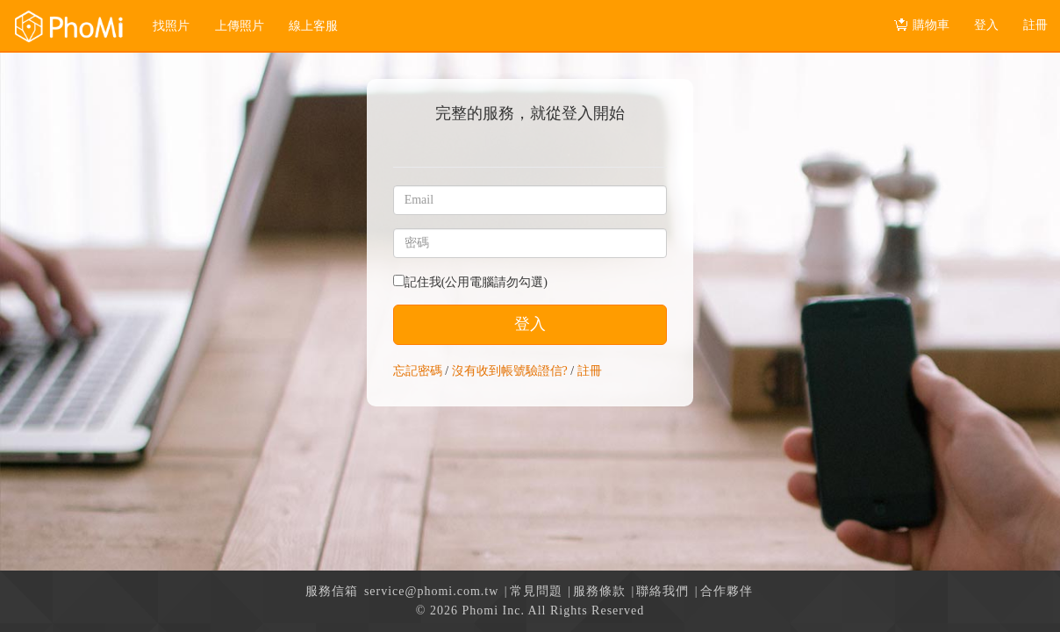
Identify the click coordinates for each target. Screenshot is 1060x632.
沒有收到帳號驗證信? (510, 370)
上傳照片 (239, 25)
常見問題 (536, 591)
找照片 (171, 25)
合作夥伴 (726, 591)
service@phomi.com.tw (431, 591)
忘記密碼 (417, 370)
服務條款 (599, 591)
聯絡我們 (662, 591)
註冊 (589, 370)
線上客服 (313, 25)
